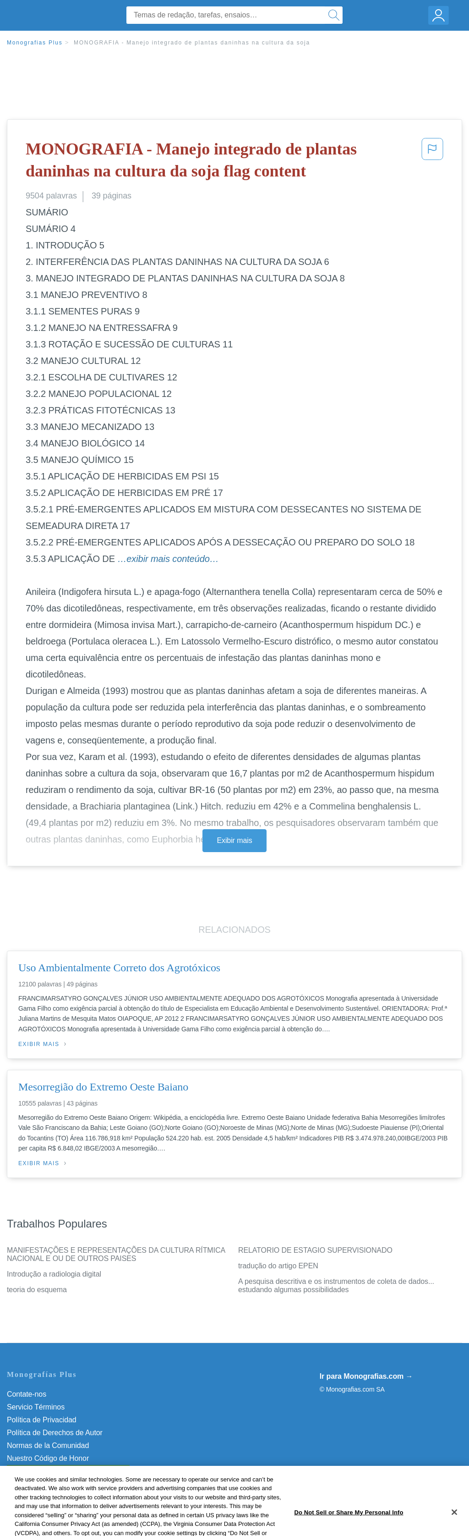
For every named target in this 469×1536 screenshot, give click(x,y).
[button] (432, 162)
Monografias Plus (35, 42)
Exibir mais (234, 840)
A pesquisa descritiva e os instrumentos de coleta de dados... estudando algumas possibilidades (336, 1285)
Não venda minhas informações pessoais (73, 1471)
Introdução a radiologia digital (54, 1274)
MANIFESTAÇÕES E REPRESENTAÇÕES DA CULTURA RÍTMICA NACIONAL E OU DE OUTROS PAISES (116, 1254)
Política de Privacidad (41, 1420)
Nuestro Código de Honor (48, 1458)
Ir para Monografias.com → (366, 1376)
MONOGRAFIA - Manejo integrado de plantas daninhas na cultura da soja (192, 42)
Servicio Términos (36, 1407)
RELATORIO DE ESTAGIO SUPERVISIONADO (315, 1250)
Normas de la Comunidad (48, 1445)
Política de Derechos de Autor (55, 1433)
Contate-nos (26, 1394)
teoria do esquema (37, 1290)
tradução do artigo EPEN (278, 1266)
